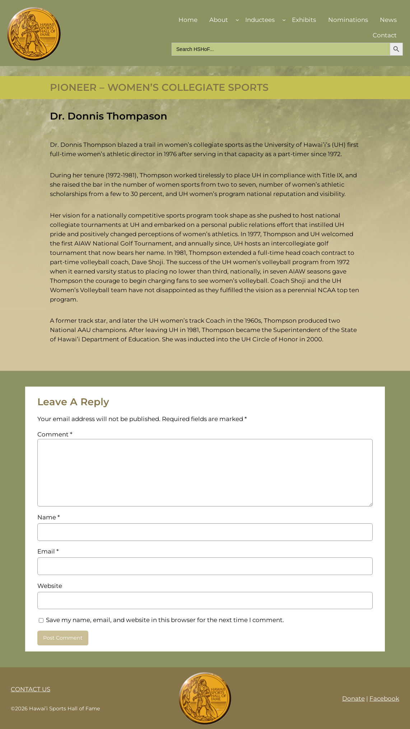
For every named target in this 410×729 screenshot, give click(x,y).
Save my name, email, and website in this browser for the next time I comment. (165, 619)
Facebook (384, 698)
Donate (353, 698)
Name (48, 517)
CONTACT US (30, 689)
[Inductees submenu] (284, 20)
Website (49, 585)
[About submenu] (237, 20)
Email (48, 551)
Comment (54, 434)
